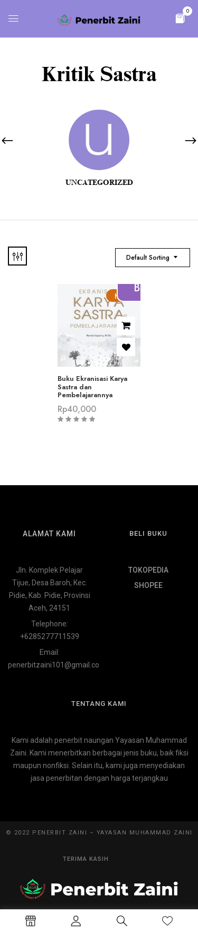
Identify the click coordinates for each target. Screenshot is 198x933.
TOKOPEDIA (148, 570)
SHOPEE (148, 585)
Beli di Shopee (142, 288)
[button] (180, 18)
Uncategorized (99, 182)
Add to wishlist (126, 347)
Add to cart (126, 326)
